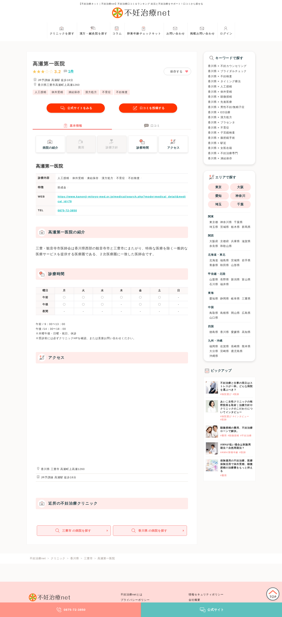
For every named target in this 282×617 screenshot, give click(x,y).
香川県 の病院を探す (149, 533)
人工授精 (40, 92)
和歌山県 (226, 246)
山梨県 (213, 279)
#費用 (223, 435)
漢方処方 (91, 92)
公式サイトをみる (75, 108)
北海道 (213, 260)
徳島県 (213, 332)
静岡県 (224, 298)
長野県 (224, 279)
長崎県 (235, 346)
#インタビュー (241, 416)
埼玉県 (213, 226)
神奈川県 (226, 222)
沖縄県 (213, 355)
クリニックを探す (62, 30)
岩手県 (246, 260)
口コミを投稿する (148, 108)
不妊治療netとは (131, 594)
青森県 (213, 265)
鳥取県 (213, 312)
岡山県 (235, 312)
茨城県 (224, 226)
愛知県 (213, 298)
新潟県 (235, 279)
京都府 (224, 241)
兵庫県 (235, 241)
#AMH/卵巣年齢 (229, 452)
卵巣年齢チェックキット (144, 30)
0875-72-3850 (67, 212)
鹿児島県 (237, 351)
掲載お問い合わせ (202, 30)
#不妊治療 (246, 435)
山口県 (213, 317)
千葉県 (238, 222)
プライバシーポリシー (135, 600)
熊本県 (246, 346)
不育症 (106, 92)
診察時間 (142, 145)
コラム (117, 30)
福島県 (224, 260)
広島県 (246, 312)
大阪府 (213, 241)
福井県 (224, 284)
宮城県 (235, 260)
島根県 (224, 312)
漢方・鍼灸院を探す (94, 30)
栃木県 (235, 226)
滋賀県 (246, 241)
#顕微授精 (233, 435)
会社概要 (194, 600)
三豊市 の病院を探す (73, 533)
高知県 (246, 332)
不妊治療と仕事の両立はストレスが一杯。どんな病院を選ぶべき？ (236, 386)
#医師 (236, 394)
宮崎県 (224, 351)
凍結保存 (74, 92)
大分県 (213, 351)
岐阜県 (235, 298)
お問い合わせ (175, 30)
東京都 (213, 222)
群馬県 (246, 226)
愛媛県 (235, 332)
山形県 (235, 265)
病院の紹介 (50, 145)
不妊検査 (122, 92)
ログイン (226, 30)
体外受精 (57, 92)
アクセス (173, 145)
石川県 (213, 284)
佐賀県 (224, 346)
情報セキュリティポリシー (206, 594)
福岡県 (213, 346)
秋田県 (224, 265)
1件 (71, 71)
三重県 (246, 298)
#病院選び (226, 394)
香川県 (224, 332)
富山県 (246, 279)
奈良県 (213, 246)
